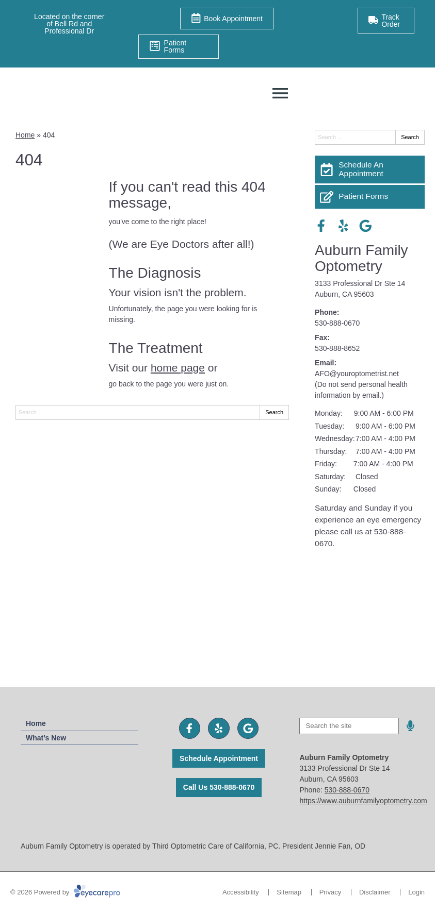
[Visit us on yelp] (343, 225)
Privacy (330, 892)
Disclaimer (375, 892)
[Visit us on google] (365, 225)
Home (25, 135)
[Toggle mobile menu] (280, 93)
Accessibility (240, 892)
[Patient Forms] (370, 197)
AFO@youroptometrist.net (357, 373)
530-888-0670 (337, 323)
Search (274, 412)
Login (416, 892)
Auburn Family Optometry (361, 258)
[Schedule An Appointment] (370, 169)
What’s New (46, 738)
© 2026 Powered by (65, 892)
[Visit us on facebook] (321, 225)
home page (178, 368)
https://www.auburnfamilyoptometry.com (363, 801)
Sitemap (289, 892)
